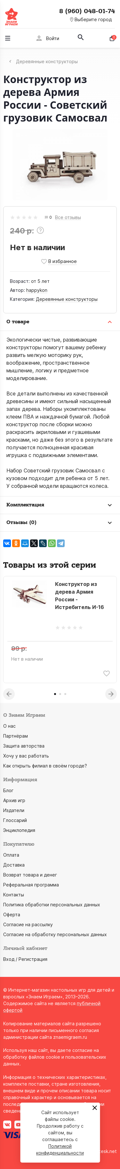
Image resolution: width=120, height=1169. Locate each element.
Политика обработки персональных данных (51, 904)
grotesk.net (104, 1151)
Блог (8, 790)
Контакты (13, 894)
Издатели (13, 810)
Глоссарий (15, 820)
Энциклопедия (19, 830)
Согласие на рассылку (28, 924)
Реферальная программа (31, 884)
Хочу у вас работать (26, 755)
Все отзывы (68, 217)
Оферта (11, 914)
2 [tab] (60, 694)
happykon (36, 290)
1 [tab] (55, 694)
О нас (9, 726)
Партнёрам (15, 736)
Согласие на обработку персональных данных (55, 934)
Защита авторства (23, 746)
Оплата (11, 855)
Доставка (14, 865)
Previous (9, 694)
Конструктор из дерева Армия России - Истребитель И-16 (79, 595)
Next (111, 694)
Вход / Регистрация (25, 959)
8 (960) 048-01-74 (87, 11)
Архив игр (14, 800)
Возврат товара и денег (30, 874)
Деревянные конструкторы (67, 299)
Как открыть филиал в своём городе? (45, 765)
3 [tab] (65, 694)
